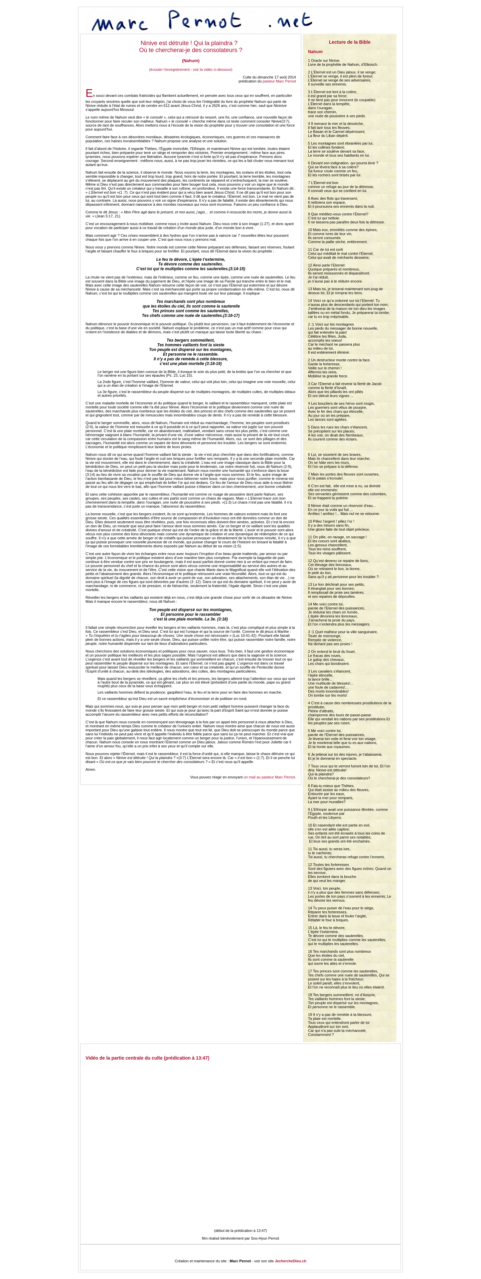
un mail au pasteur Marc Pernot (269, 777)
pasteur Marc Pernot (279, 81)
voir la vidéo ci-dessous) (212, 69)
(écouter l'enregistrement (169, 69)
